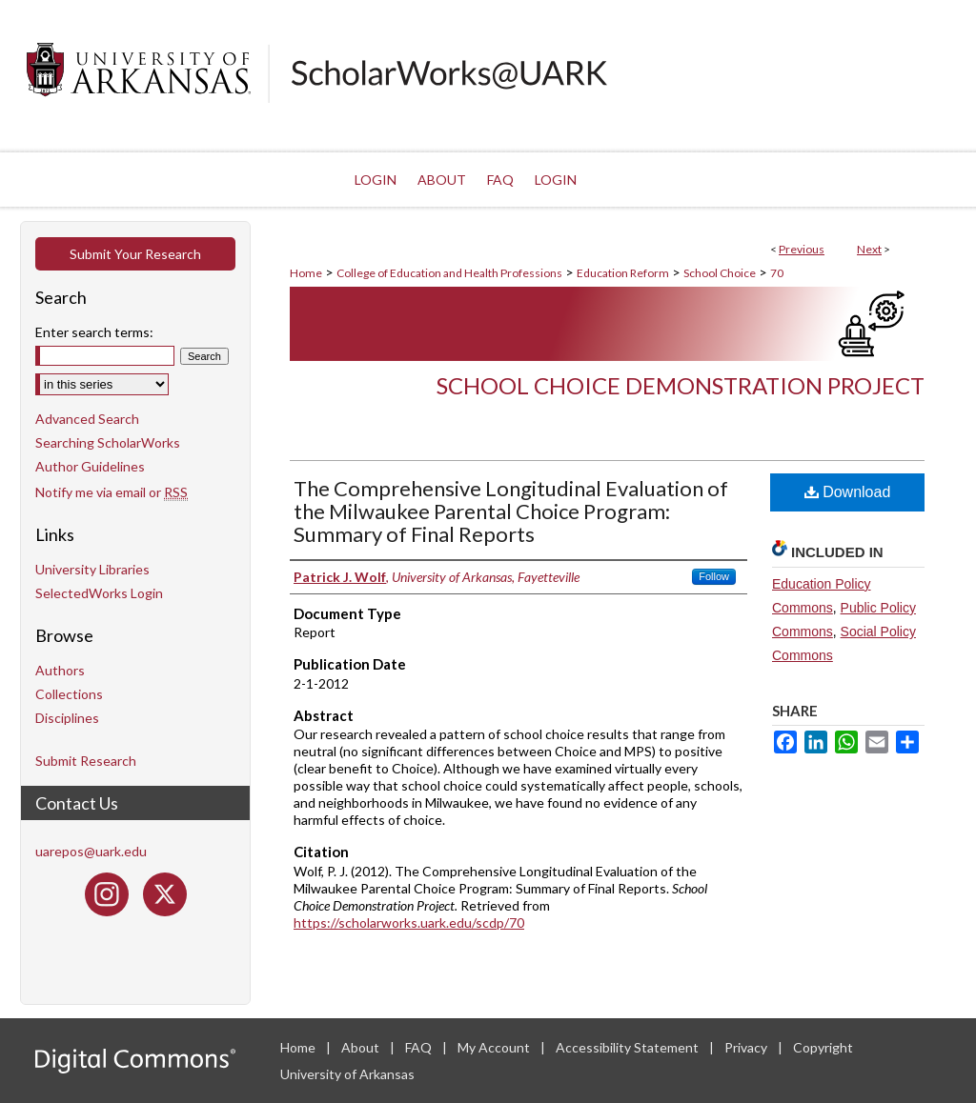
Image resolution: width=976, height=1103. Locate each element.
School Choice (719, 273)
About (361, 1047)
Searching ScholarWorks (107, 442)
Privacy (747, 1047)
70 (776, 273)
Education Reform (623, 273)
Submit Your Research (135, 254)
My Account (495, 1047)
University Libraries (92, 569)
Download (847, 492)
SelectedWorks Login (99, 593)
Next (869, 249)
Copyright (823, 1047)
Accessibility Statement (629, 1047)
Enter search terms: (94, 332)
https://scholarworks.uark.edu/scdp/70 (409, 922)
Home (306, 273)
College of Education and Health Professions (449, 273)
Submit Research (85, 760)
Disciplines (67, 718)
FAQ (420, 1047)
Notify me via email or (111, 492)
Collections (69, 694)
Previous (801, 249)
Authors (60, 670)
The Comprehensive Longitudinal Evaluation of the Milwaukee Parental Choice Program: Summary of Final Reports (511, 511)
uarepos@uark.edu (91, 851)
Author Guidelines (90, 466)
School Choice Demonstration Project (681, 385)
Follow (714, 576)
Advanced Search (87, 419)
